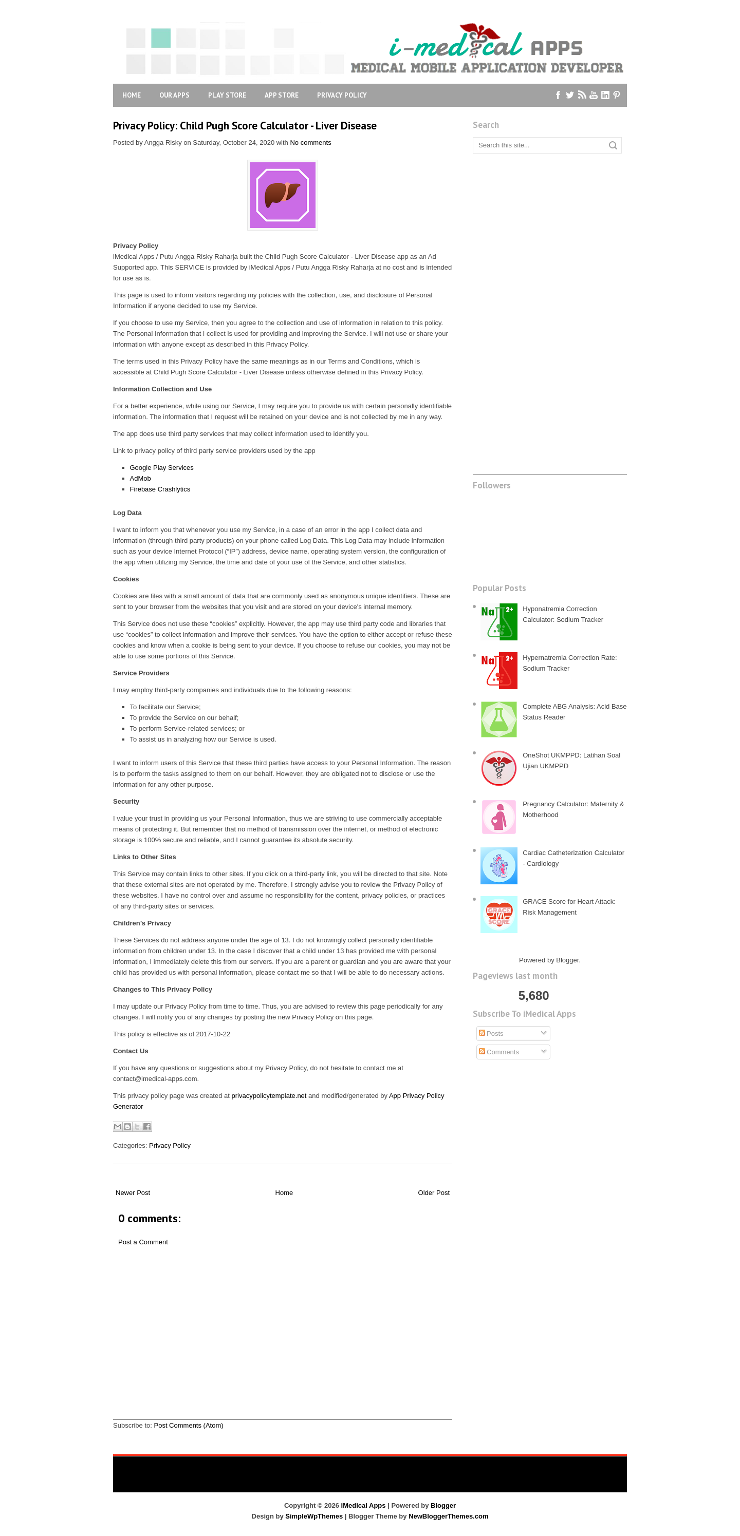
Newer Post (133, 1193)
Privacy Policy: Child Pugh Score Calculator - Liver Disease (245, 125)
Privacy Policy (342, 95)
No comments (310, 142)
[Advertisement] (282, 1347)
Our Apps (174, 95)
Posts (491, 1033)
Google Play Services (162, 467)
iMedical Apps (363, 1505)
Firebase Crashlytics (160, 489)
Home (131, 95)
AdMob (140, 478)
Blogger (567, 960)
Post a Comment (143, 1242)
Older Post (434, 1193)
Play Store (227, 95)
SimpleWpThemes (314, 1516)
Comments (499, 1052)
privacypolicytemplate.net (269, 1095)
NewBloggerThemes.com (448, 1516)
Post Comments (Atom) (189, 1425)
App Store (282, 95)
